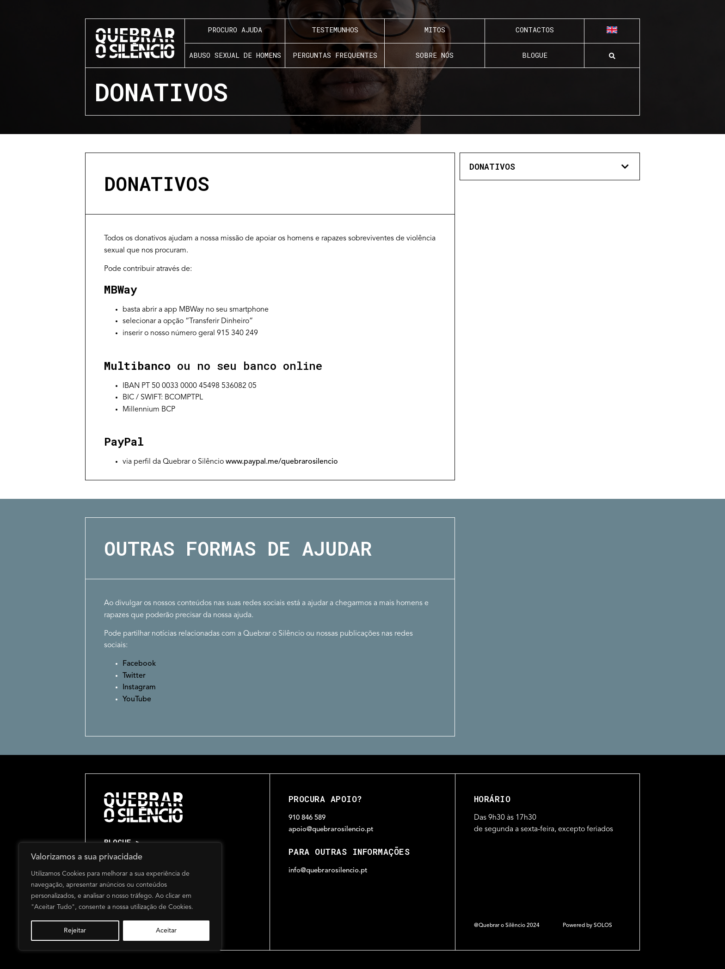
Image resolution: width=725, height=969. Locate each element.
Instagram (139, 688)
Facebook (139, 664)
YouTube (137, 700)
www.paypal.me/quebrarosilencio (282, 462)
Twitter (134, 676)
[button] (612, 56)
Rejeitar (75, 930)
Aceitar (166, 930)
